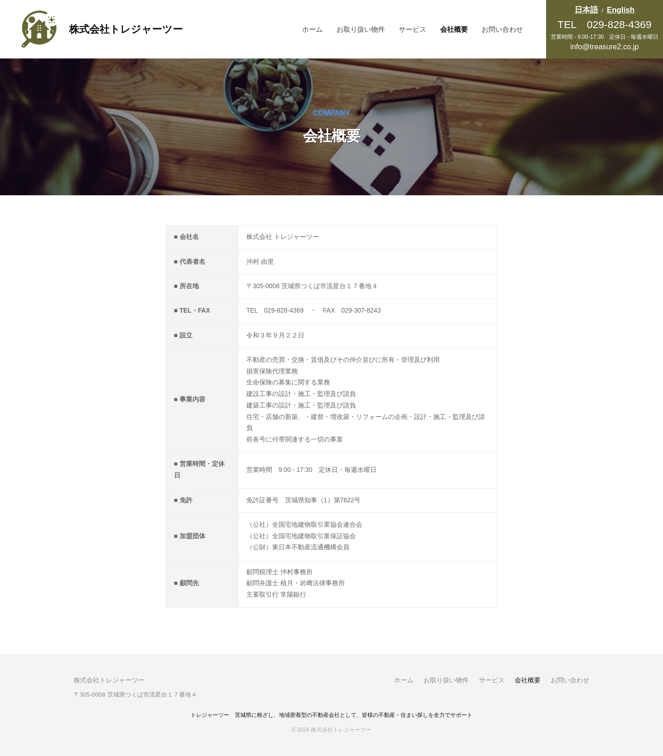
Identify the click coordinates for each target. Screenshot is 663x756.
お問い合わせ (502, 29)
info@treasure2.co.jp (604, 46)
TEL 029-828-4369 (604, 24)
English (620, 10)
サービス (412, 29)
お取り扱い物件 (361, 29)
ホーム (312, 29)
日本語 (586, 10)
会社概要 (454, 29)
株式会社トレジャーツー (126, 29)
